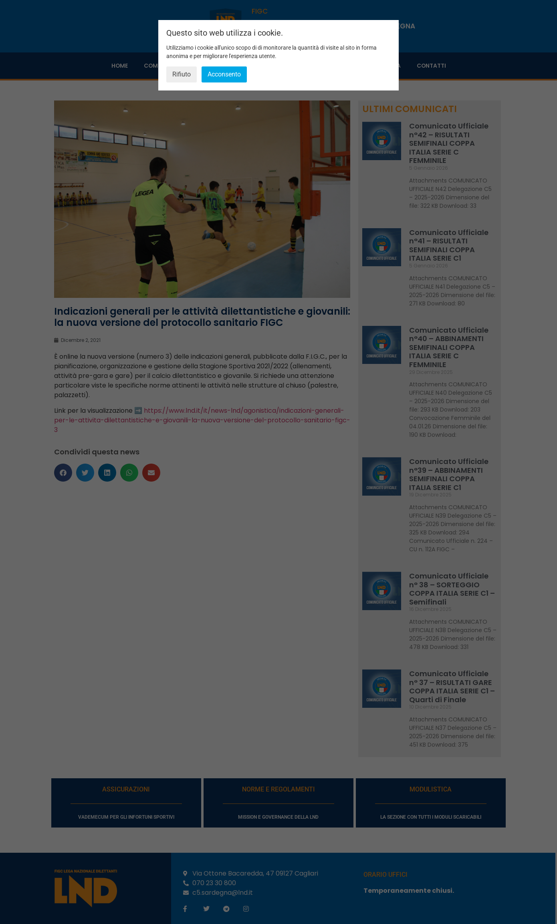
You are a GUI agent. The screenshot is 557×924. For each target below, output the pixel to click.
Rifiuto (181, 74)
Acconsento (224, 74)
